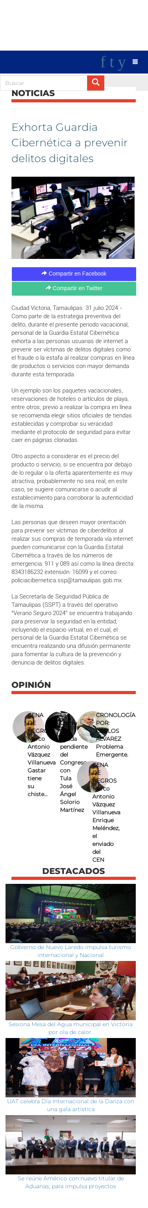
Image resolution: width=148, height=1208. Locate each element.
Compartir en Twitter (74, 288)
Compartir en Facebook (73, 273)
